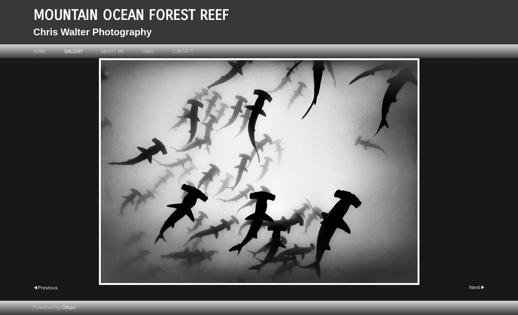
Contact (182, 51)
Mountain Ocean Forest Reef (131, 15)
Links (148, 51)
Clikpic (69, 307)
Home (39, 51)
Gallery (73, 51)
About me (112, 51)
